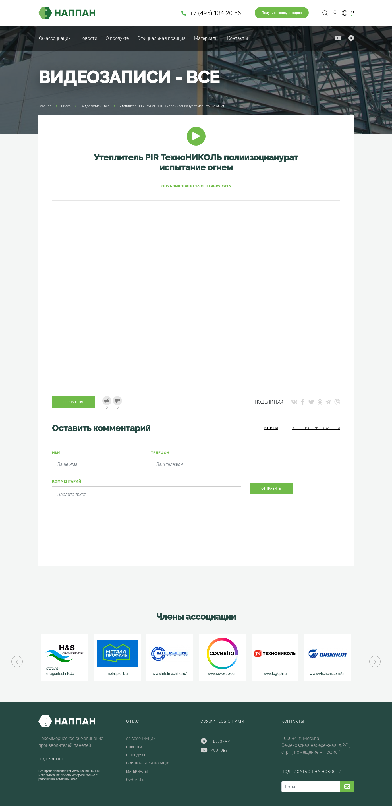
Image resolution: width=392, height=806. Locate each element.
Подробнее (51, 759)
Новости (88, 38)
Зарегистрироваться (316, 428)
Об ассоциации (55, 38)
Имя (56, 453)
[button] (348, 12)
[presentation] (293, 467)
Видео (66, 106)
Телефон (160, 453)
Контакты (237, 38)
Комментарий (66, 481)
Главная (44, 106)
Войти (271, 428)
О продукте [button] (117, 38)
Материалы (206, 38)
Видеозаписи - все (95, 106)
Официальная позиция (161, 38)
